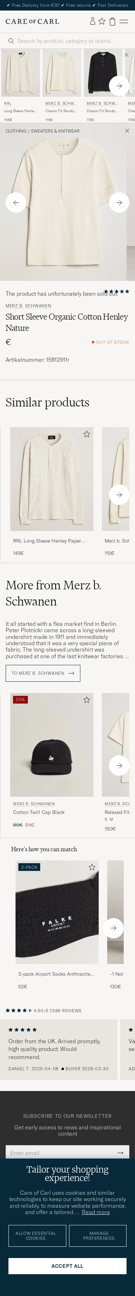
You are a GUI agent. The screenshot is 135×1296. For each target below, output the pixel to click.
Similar (48, 402)
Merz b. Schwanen (60, 104)
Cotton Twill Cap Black (39, 812)
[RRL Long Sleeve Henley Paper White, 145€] (20, 86)
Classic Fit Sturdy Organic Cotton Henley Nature (59, 111)
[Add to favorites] (85, 435)
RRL (8, 103)
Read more (96, 1212)
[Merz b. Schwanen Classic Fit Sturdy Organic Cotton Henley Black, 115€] (103, 86)
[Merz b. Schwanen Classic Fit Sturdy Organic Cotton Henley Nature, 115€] (61, 86)
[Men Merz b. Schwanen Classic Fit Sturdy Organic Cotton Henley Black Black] (103, 73)
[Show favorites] (101, 22)
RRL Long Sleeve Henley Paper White (47, 541)
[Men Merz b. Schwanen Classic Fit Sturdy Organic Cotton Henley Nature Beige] (62, 73)
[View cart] (112, 21)
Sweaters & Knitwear (55, 131)
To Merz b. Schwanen (43, 673)
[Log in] (92, 21)
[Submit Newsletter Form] (120, 1153)
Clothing (16, 131)
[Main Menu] (123, 21)
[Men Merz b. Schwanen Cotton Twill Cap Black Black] (51, 745)
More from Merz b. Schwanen (54, 593)
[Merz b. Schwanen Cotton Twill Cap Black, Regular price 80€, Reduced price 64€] (52, 762)
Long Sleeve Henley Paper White (20, 111)
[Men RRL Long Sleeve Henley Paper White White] (20, 73)
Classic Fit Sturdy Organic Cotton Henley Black (101, 111)
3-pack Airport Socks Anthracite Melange (54, 974)
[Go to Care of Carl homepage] (32, 21)
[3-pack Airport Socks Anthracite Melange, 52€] (57, 925)
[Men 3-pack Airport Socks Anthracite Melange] (57, 912)
